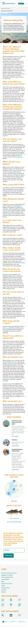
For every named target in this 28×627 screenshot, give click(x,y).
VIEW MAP (14, 501)
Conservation (5, 579)
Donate (3, 592)
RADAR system (10, 288)
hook (9, 326)
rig (13, 404)
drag (11, 297)
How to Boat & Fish (7, 577)
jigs (16, 362)
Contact (3, 590)
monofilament (18, 207)
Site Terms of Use (6, 583)
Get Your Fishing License (9, 573)
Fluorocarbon (6, 210)
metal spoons (11, 363)
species (16, 170)
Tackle (4, 238)
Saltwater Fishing (5, 8)
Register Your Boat (7, 575)
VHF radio (14, 279)
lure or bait (8, 328)
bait (4, 407)
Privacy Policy (5, 587)
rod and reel (19, 157)
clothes (23, 262)
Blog (2, 581)
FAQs (3, 585)
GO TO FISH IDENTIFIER (14, 522)
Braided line (9, 213)
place (11, 171)
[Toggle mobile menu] (26, 3)
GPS (9, 279)
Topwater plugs (7, 383)
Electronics (6, 274)
